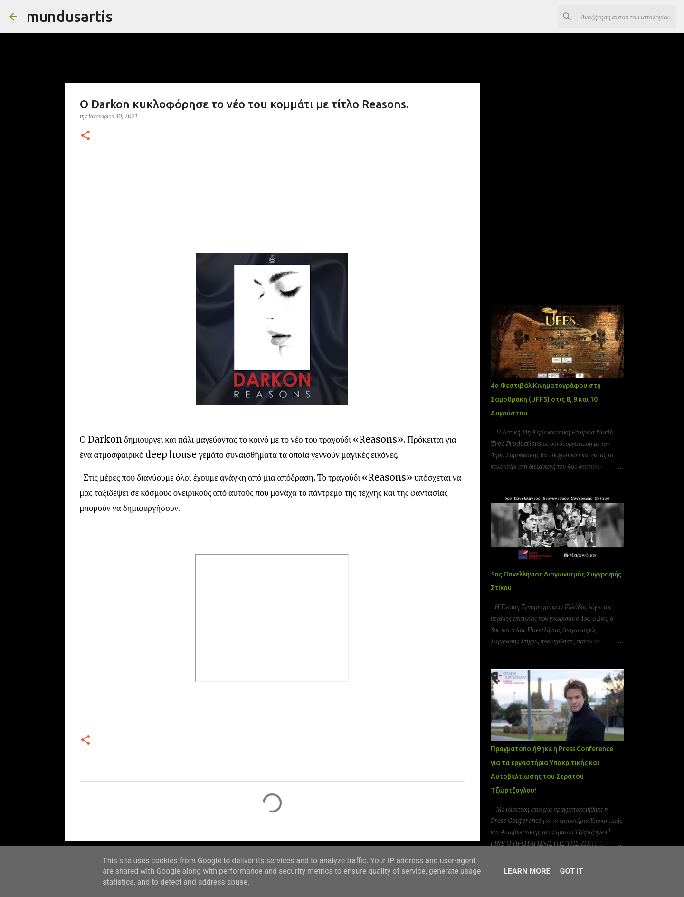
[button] (85, 136)
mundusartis (70, 16)
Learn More (527, 871)
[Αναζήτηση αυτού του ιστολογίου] (626, 16)
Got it (571, 871)
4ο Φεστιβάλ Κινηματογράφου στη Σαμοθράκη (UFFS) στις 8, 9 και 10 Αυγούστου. (546, 399)
